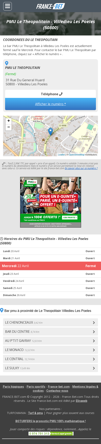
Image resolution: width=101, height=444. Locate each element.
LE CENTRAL (19, 359)
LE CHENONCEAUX (23, 322)
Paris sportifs (36, 386)
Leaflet (61, 154)
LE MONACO (20, 350)
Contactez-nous (57, 390)
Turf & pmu (35, 413)
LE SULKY (17, 368)
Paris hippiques (13, 386)
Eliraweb (81, 400)
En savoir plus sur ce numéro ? (81, 168)
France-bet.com (59, 386)
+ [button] (8, 121)
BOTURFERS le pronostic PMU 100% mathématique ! (50, 421)
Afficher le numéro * (50, 104)
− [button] (8, 127)
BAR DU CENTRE (22, 331)
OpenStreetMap (77, 154)
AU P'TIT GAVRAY (23, 340)
